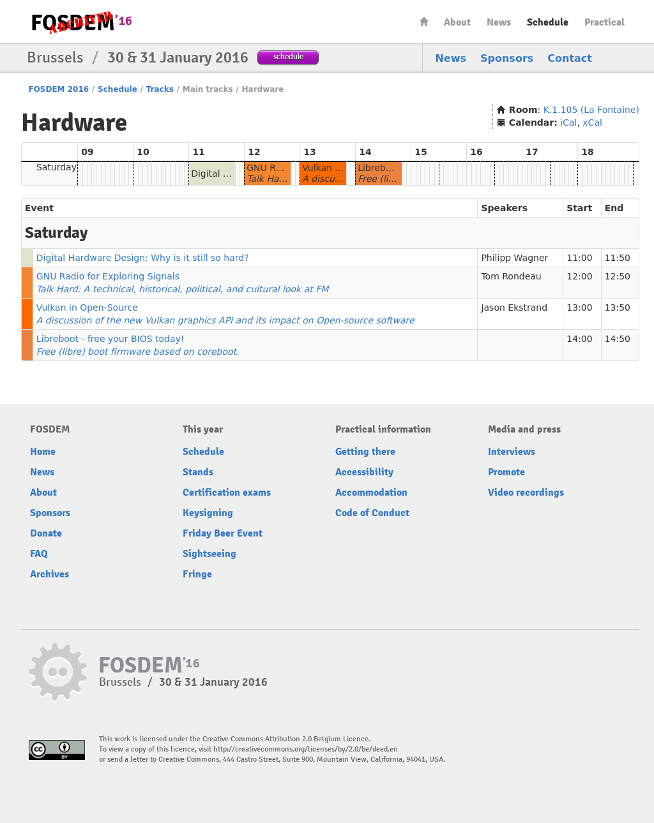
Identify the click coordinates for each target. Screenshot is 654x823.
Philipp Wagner (514, 258)
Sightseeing (209, 553)
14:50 (617, 339)
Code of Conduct (372, 513)
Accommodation (371, 492)
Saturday (56, 167)
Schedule (547, 22)
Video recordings (526, 492)
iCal (568, 122)
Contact (569, 58)
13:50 (617, 307)
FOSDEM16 (81, 22)
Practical (604, 22)
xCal (592, 122)
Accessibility (364, 472)
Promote (506, 472)
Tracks (160, 89)
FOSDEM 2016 (58, 89)
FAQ (39, 553)
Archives (49, 574)
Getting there (365, 451)
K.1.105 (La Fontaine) (591, 110)
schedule (288, 56)
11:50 (617, 258)
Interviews (511, 451)
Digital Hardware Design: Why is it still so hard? (142, 258)
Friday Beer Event (222, 533)
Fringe (197, 574)
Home (424, 21)
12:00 (579, 276)
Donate (46, 533)
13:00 (579, 307)
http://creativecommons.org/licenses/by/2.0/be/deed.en (305, 749)
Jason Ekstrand (514, 307)
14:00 (579, 339)
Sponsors (506, 58)
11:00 (579, 258)
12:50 (617, 276)
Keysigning (208, 513)
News (499, 22)
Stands (198, 472)
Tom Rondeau (511, 276)
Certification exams (227, 492)
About (457, 22)
